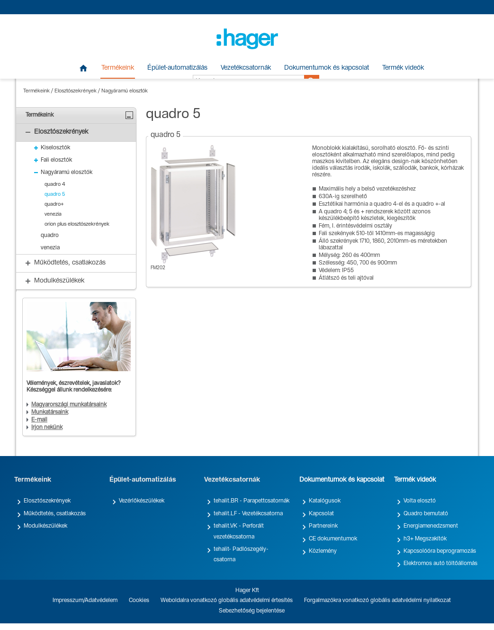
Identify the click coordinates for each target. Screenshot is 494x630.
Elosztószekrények (75, 91)
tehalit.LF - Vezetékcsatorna (248, 514)
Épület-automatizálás (177, 68)
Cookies (139, 600)
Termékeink (117, 68)
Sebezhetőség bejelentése (252, 611)
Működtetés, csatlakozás (55, 514)
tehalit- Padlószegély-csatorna (241, 555)
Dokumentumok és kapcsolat (326, 68)
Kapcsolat (321, 514)
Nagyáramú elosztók (124, 91)
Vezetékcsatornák (246, 68)
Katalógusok (325, 501)
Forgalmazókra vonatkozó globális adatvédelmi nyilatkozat (377, 600)
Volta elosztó (420, 501)
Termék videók (403, 68)
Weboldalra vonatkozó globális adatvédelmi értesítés (227, 600)
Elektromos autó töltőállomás (440, 563)
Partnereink (323, 526)
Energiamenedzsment (431, 526)
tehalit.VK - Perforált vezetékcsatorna (239, 531)
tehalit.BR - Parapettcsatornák (251, 501)
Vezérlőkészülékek (141, 501)
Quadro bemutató (426, 514)
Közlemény (323, 551)
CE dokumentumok (333, 539)
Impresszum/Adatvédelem (85, 600)
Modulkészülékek (45, 526)
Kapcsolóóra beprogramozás (440, 551)
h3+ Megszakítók (425, 539)
